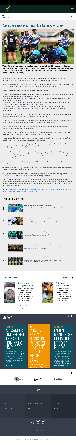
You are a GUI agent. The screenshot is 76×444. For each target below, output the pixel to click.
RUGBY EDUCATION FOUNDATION (36, 403)
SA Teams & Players (35, 9)
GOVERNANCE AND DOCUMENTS (10, 408)
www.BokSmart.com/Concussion (41, 189)
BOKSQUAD (55, 9)
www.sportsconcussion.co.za (62, 189)
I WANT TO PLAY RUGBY (59, 413)
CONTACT (4, 403)
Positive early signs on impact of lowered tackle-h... (38, 219)
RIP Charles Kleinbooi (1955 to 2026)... (35, 258)
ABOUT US (4, 399)
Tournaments (44, 9)
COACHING (30, 399)
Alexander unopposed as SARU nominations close (15, 338)
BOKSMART (60, 9)
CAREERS (55, 408)
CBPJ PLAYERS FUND (7, 413)
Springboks (26, 9)
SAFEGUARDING (57, 403)
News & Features (19, 9)
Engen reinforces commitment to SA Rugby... (36, 232)
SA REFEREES (56, 399)
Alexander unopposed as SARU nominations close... (38, 205)
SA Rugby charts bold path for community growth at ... (39, 245)
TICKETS (50, 9)
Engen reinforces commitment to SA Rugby (63, 338)
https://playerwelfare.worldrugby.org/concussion (21, 191)
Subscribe (38, 430)
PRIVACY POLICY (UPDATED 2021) (36, 413)
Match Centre (73, 9)
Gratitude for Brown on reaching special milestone (25, 284)
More (65, 9)
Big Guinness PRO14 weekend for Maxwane (62, 284)
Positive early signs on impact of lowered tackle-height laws (38, 345)
